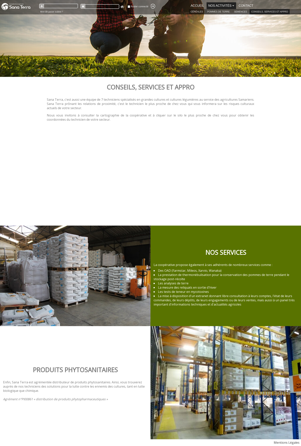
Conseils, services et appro (269, 11)
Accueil (197, 5)
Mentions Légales (286, 442)
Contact (246, 5)
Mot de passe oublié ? (51, 11)
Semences (240, 11)
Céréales (197, 11)
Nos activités (220, 5)
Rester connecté (139, 6)
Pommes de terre (218, 11)
